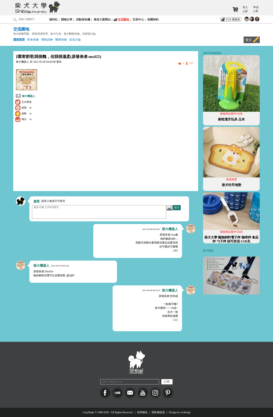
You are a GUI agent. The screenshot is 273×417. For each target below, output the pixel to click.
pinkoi (168, 393)
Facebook (105, 393)
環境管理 (19, 39)
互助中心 (138, 19)
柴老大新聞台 (102, 19)
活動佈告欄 (83, 19)
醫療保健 (61, 39)
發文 (248, 40)
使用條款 (142, 412)
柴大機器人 (28, 96)
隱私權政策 (158, 412)
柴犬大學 (36, 7)
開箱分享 (66, 19)
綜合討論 (75, 39)
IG (155, 393)
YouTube (143, 393)
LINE (117, 393)
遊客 (36, 201)
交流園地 (123, 19)
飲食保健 (33, 39)
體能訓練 (47, 39)
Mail (130, 393)
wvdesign (185, 412)
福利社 (53, 19)
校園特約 (153, 19)
